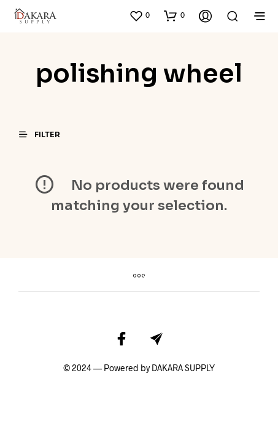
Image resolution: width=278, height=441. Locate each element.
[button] (139, 15)
